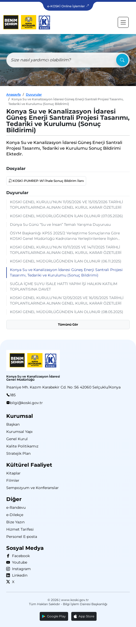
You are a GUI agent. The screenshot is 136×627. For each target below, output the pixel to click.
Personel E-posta (21, 536)
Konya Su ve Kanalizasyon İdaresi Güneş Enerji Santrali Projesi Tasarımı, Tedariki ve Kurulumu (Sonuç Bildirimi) (66, 272)
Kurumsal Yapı (19, 431)
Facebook (20, 555)
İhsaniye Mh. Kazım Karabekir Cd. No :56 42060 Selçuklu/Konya (63, 387)
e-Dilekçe (14, 514)
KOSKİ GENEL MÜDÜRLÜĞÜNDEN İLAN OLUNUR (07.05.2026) (66, 216)
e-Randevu (16, 507)
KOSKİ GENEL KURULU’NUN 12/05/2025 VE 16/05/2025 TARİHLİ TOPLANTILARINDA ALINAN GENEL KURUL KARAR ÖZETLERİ (66, 300)
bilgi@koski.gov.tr (26, 403)
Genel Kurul (17, 439)
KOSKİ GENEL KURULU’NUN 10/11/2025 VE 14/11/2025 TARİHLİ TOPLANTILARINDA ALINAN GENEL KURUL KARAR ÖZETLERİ (65, 250)
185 (13, 395)
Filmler (12, 480)
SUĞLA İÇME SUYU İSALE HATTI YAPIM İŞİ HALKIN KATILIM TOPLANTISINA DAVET (63, 286)
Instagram (20, 568)
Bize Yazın (15, 522)
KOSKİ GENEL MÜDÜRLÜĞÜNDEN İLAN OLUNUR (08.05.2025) (66, 311)
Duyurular (34, 94)
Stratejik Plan (18, 453)
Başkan (13, 424)
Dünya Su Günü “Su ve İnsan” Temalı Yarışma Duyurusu (60, 224)
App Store (84, 616)
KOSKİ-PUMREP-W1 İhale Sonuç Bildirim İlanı (48, 181)
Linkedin (18, 575)
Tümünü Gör (68, 324)
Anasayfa (13, 94)
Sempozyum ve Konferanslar (32, 487)
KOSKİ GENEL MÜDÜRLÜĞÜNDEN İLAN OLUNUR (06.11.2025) (65, 261)
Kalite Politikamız (22, 446)
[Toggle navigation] (123, 22)
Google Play (54, 616)
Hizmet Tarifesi (20, 529)
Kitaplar (13, 473)
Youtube (18, 562)
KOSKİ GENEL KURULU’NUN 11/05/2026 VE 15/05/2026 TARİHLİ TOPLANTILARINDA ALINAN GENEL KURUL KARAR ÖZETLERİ (66, 205)
